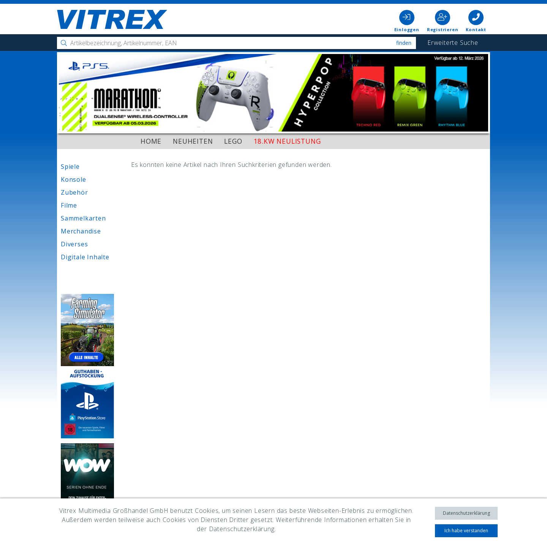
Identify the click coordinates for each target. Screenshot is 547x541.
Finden (403, 42)
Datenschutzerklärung (466, 513)
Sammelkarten (83, 218)
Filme (69, 205)
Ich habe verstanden (466, 530)
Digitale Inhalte (85, 257)
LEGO (233, 141)
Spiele (70, 166)
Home (151, 141)
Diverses (74, 244)
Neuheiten (193, 141)
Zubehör (74, 192)
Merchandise (81, 231)
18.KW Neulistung (287, 141)
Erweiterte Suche (452, 42)
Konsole (73, 179)
